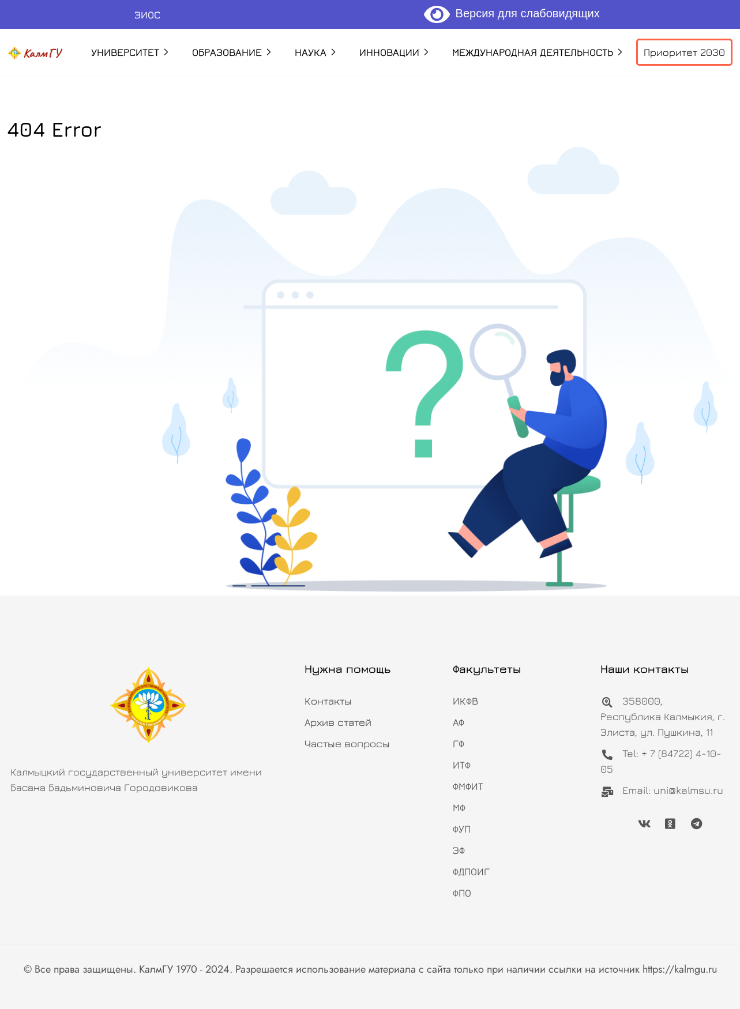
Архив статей (338, 722)
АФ (458, 722)
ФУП (462, 829)
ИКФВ (465, 701)
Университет (125, 52)
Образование (227, 52)
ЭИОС (147, 15)
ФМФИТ (468, 786)
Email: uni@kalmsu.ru (661, 790)
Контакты (328, 701)
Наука (310, 52)
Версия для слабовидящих (512, 13)
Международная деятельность (532, 52)
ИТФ (462, 765)
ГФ (458, 743)
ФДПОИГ (471, 871)
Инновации (389, 52)
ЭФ (459, 850)
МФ (459, 807)
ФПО (462, 893)
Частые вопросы (347, 743)
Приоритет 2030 (684, 52)
